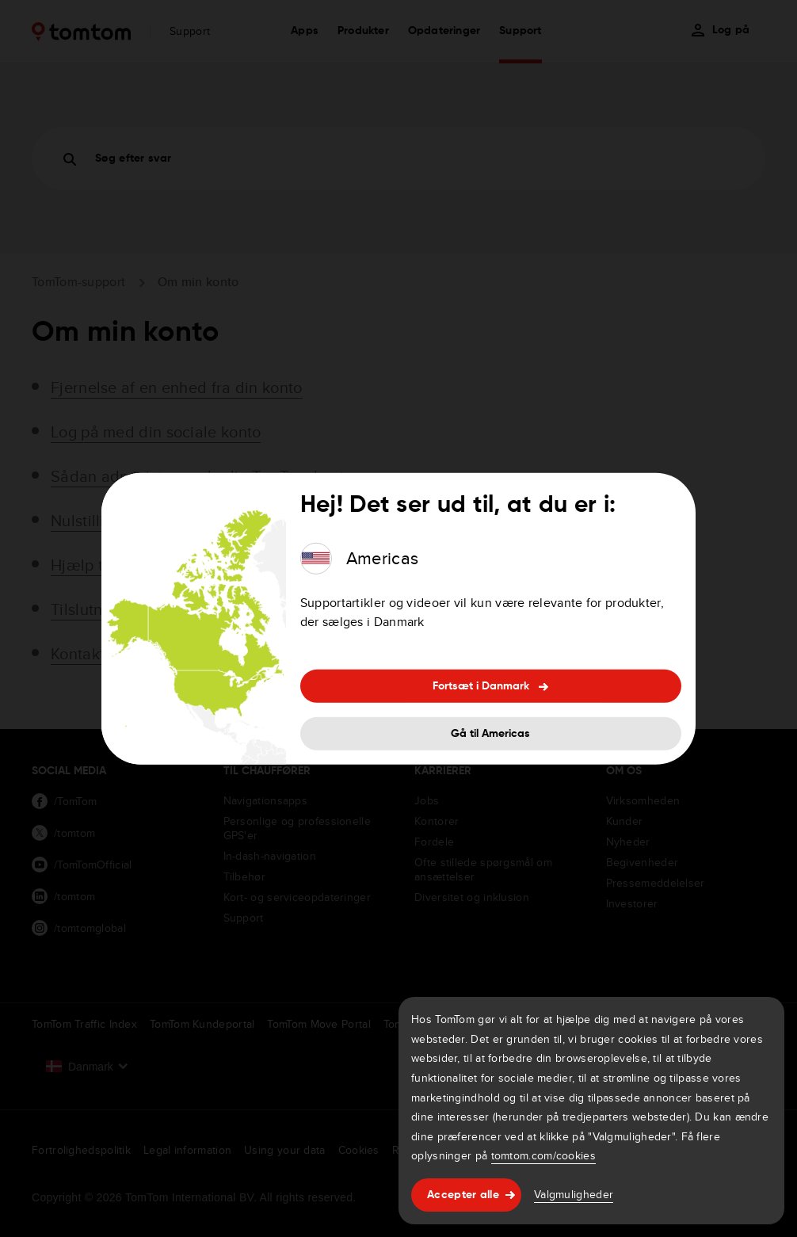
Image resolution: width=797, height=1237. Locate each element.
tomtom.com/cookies (543, 1155)
